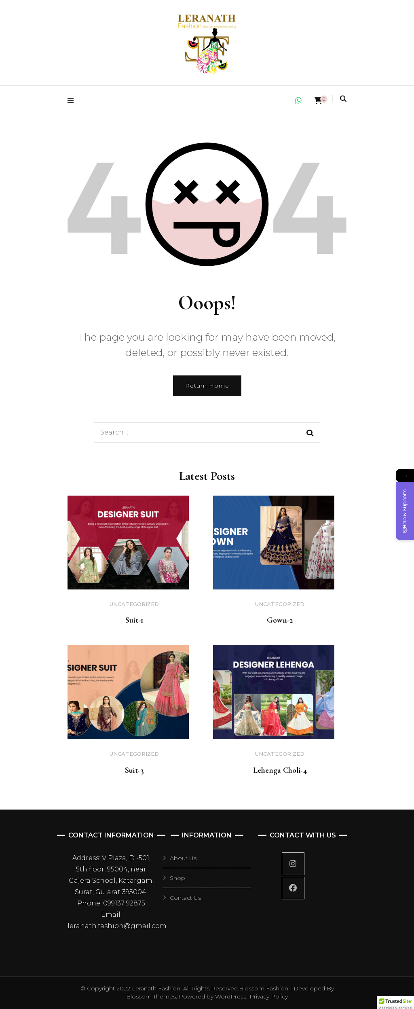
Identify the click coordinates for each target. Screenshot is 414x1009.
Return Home (207, 385)
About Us (183, 858)
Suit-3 (134, 770)
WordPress (230, 996)
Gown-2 (280, 620)
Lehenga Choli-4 (280, 770)
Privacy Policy (268, 996)
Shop (177, 878)
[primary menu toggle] (73, 100)
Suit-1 (134, 620)
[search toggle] (343, 98)
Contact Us (185, 897)
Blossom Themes (151, 996)
